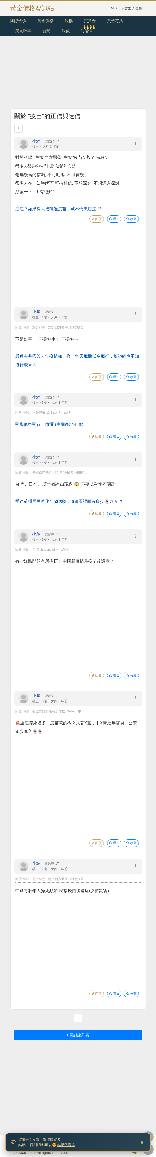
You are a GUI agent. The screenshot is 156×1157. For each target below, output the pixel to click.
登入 (114, 8)
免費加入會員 (131, 8)
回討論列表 (78, 1035)
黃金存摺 (115, 21)
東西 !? (115, 501)
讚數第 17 (52, 141)
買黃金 (90, 21)
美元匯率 (23, 31)
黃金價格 (45, 21)
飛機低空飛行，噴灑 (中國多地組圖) (49, 424)
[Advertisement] (78, 73)
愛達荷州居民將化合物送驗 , (59, 501)
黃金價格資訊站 (32, 8)
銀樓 (69, 21)
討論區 (87, 31)
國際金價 (18, 21)
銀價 (66, 31)
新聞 (46, 31)
